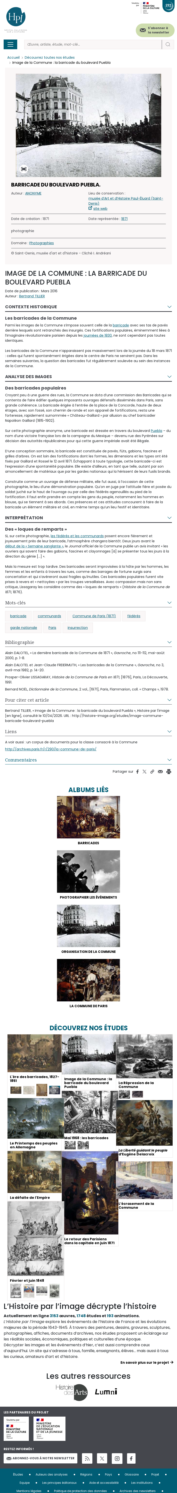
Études (18, 1476)
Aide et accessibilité (104, 1484)
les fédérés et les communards (77, 536)
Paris (52, 627)
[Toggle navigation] (10, 44)
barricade (121, 325)
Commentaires (21, 760)
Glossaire (132, 1476)
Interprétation (24, 518)
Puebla (156, 430)
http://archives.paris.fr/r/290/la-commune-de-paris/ (51, 749)
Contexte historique (31, 307)
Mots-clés (15, 603)
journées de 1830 (98, 335)
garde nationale (23, 627)
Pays (108, 1476)
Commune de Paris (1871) (94, 616)
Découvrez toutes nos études (50, 57)
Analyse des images (28, 376)
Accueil (13, 57)
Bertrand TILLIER (32, 296)
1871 (124, 219)
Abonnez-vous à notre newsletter (40, 1460)
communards (49, 616)
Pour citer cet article (27, 700)
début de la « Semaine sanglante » (34, 546)
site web (100, 208)
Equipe (25, 1484)
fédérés (133, 616)
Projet (155, 1476)
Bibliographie (19, 642)
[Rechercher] (93, 44)
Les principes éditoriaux (59, 1484)
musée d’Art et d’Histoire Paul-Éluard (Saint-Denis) (125, 201)
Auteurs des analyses (52, 1476)
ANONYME (33, 193)
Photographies (41, 243)
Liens (11, 731)
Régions (86, 1476)
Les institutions (142, 1484)
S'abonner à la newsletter (158, 30)
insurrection (78, 627)
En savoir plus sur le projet (145, 1364)
